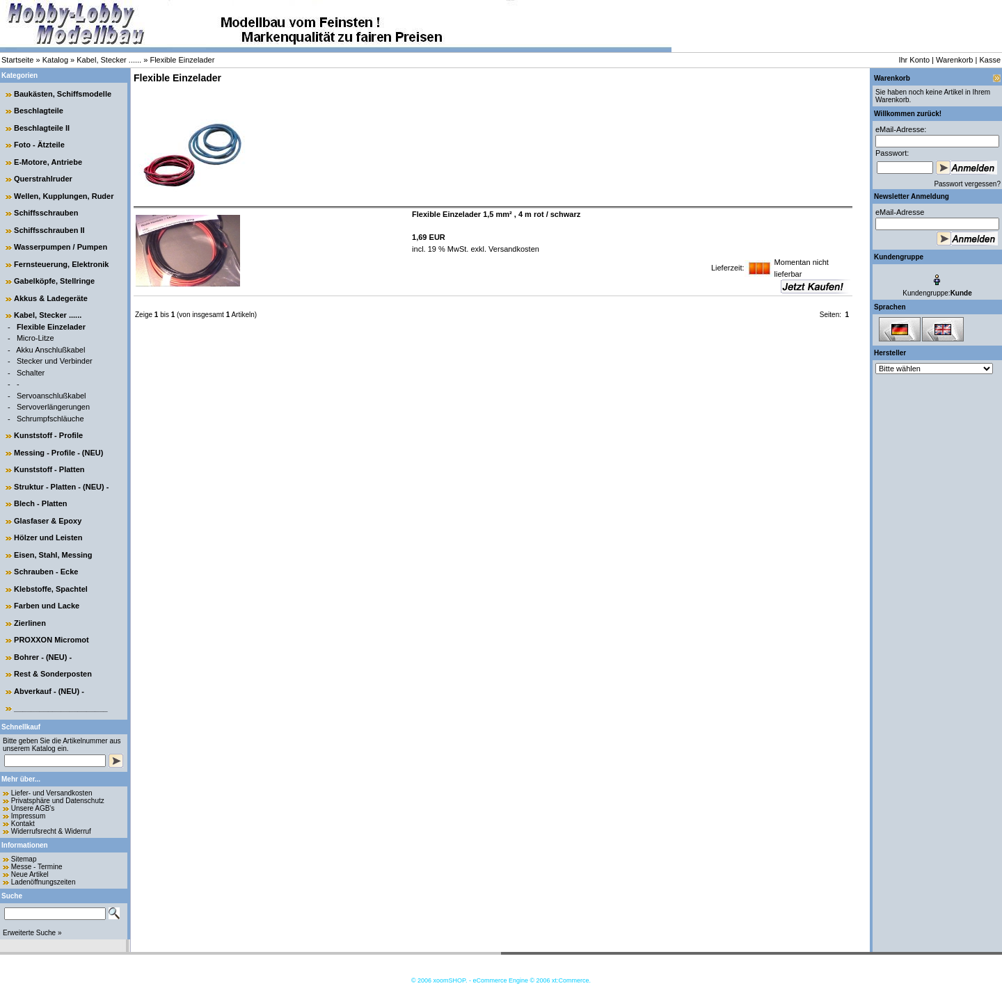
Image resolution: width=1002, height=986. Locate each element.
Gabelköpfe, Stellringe (54, 281)
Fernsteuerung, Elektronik (61, 264)
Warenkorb (954, 60)
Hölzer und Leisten (48, 537)
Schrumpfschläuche (50, 418)
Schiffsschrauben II (49, 230)
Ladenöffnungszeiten (43, 882)
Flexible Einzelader (182, 60)
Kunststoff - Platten (49, 469)
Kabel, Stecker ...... (109, 60)
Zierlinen (30, 623)
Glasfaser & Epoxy (47, 521)
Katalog (55, 60)
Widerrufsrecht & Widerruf (51, 831)
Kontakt (23, 823)
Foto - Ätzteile (39, 144)
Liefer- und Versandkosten (52, 793)
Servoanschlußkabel (51, 395)
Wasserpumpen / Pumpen (60, 247)
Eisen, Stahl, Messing (53, 555)
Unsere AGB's (33, 808)
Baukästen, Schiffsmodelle (62, 94)
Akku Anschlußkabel (50, 350)
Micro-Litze (35, 338)
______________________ (61, 708)
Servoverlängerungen (53, 407)
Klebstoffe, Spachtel (51, 589)
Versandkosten (512, 249)
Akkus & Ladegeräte (51, 298)
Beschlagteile (38, 110)
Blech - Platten (40, 503)
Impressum (28, 816)
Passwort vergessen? (967, 184)
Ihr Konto (914, 60)
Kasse (990, 60)
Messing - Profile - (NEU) (58, 452)
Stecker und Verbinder (55, 361)
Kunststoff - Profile (48, 435)
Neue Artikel (30, 874)
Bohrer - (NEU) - (43, 657)
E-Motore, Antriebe (48, 162)
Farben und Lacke (46, 605)
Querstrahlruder (43, 179)
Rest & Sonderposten (53, 674)
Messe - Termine (37, 867)
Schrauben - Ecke (46, 571)
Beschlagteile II (42, 128)
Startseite (17, 60)
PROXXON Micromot (51, 640)
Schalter (31, 373)
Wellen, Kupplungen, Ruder (63, 196)
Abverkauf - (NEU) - (49, 691)
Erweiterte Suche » (32, 933)
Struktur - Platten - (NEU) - (61, 487)
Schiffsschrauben (46, 213)
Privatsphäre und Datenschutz (57, 801)
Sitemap (24, 859)
